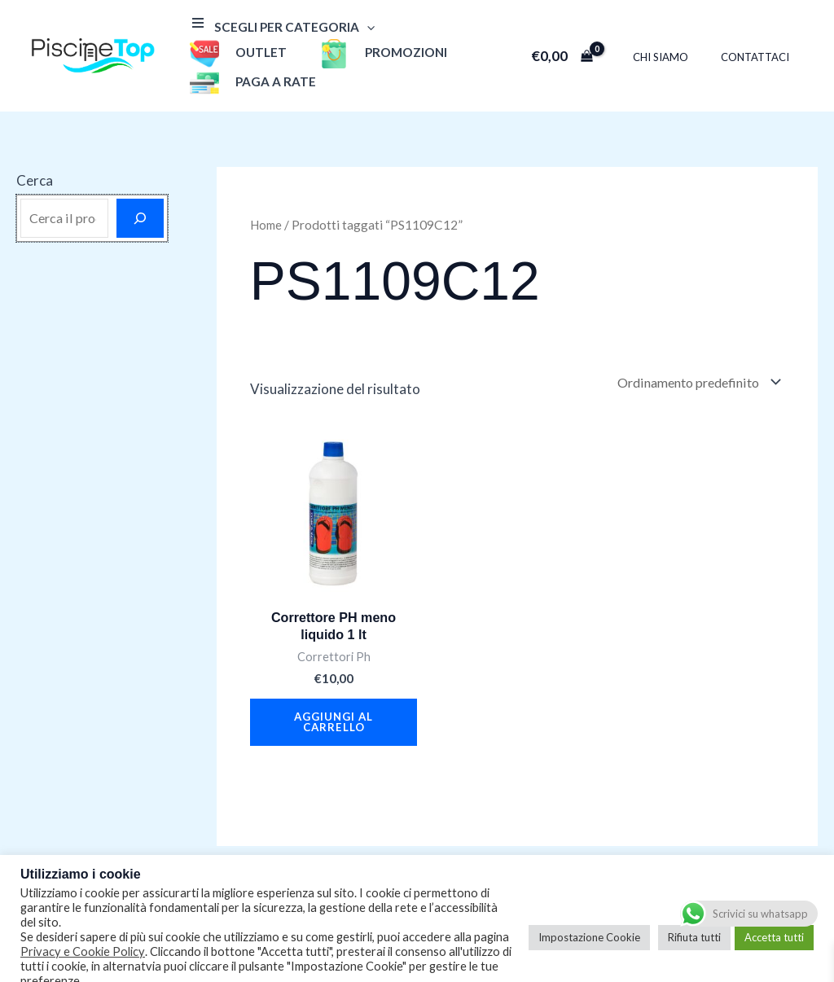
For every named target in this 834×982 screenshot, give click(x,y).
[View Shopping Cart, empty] (584, 43)
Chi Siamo (677, 43)
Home (267, 199)
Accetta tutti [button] (774, 919)
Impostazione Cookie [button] (589, 919)
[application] (363, 28)
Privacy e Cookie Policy (82, 933)
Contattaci (760, 43)
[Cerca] (140, 193)
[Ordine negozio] (692, 358)
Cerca (34, 155)
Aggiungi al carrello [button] (333, 702)
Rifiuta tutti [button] (694, 919)
